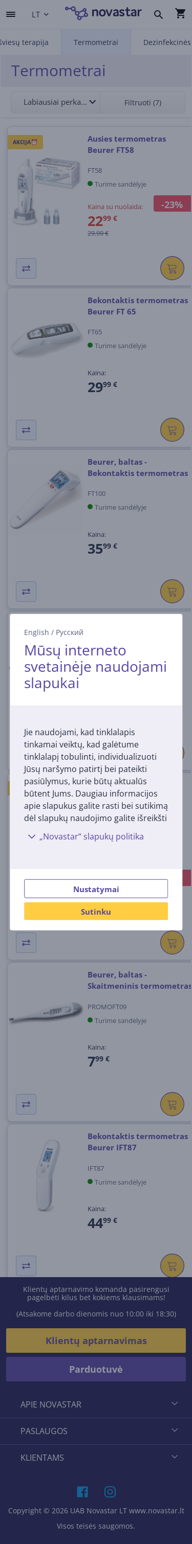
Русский (69, 632)
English (36, 632)
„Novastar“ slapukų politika (84, 836)
